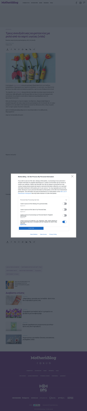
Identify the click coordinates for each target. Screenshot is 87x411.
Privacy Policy (53, 234)
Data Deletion (33, 234)
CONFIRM (31, 228)
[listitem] (43, 200)
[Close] (73, 176)
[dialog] (43, 206)
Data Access (43, 234)
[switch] (64, 204)
